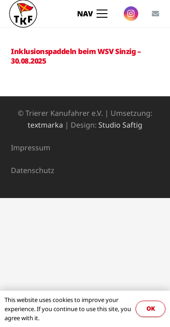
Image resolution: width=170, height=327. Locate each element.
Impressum (30, 148)
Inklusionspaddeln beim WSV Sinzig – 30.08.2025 (76, 56)
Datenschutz (32, 170)
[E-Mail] (155, 13)
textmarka (45, 125)
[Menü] (93, 13)
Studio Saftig (120, 125)
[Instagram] (131, 13)
